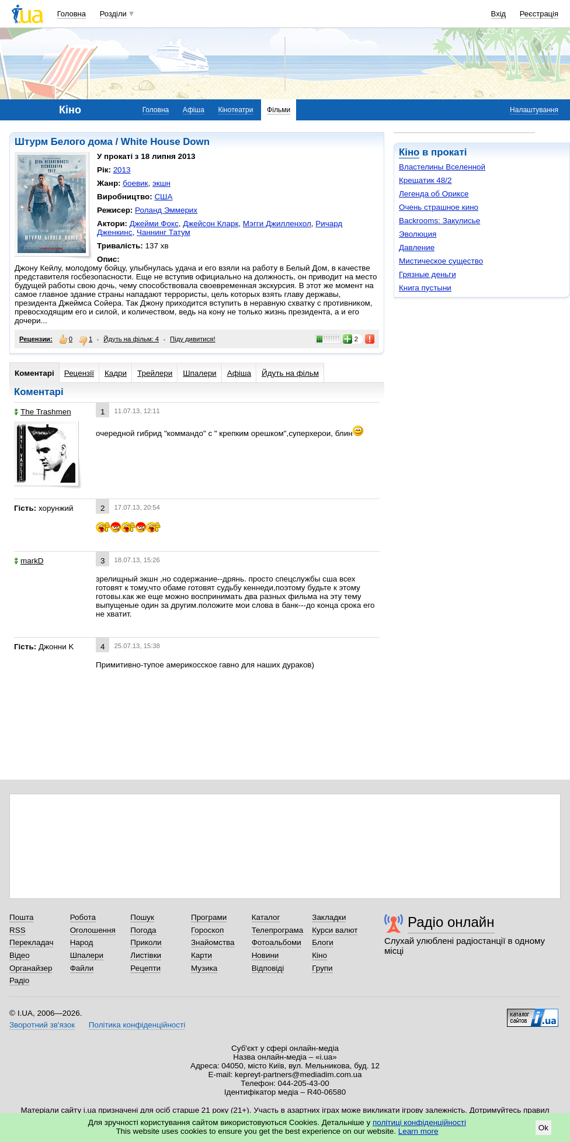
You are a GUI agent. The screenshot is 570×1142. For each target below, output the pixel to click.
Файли (82, 968)
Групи (322, 968)
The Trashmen (42, 411)
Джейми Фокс (154, 223)
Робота (83, 917)
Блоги (322, 942)
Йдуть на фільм (290, 373)
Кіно (409, 152)
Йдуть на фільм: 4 (131, 338)
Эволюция (417, 234)
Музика (204, 968)
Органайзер (30, 968)
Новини (265, 955)
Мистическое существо (441, 261)
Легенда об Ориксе (433, 193)
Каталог (266, 917)
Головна (71, 13)
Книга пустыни (425, 287)
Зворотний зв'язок (42, 1024)
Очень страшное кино (438, 207)
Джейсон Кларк (210, 223)
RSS (17, 930)
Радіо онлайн (451, 922)
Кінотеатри (235, 110)
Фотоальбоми (276, 942)
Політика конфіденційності (137, 1024)
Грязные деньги (427, 274)
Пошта (21, 917)
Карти (201, 955)
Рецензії (79, 373)
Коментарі (34, 373)
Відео (19, 955)
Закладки (329, 917)
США (163, 196)
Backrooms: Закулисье (439, 220)
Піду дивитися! (193, 338)
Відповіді (268, 968)
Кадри (116, 373)
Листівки (145, 955)
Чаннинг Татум (163, 232)
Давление (417, 247)
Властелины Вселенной (442, 166)
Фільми (278, 110)
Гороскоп (207, 930)
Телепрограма (278, 930)
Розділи (113, 13)
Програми (209, 917)
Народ (81, 942)
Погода (143, 930)
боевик (135, 183)
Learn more (418, 1131)
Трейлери (154, 373)
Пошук (142, 917)
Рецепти (145, 968)
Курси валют (334, 930)
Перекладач (31, 942)
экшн (161, 183)
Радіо (19, 980)
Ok (543, 1127)
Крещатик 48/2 (425, 180)
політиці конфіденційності (419, 1122)
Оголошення (93, 930)
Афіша (193, 110)
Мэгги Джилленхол (277, 223)
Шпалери (199, 373)
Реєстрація (539, 13)
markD (29, 560)
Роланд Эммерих (166, 210)
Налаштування (534, 110)
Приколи (145, 942)
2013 (122, 169)
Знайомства (213, 942)
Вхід (498, 13)
